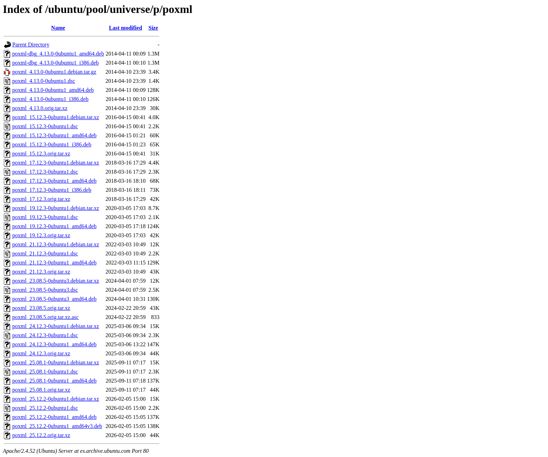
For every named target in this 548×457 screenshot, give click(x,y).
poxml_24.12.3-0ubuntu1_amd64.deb (54, 344)
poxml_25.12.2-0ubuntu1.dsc (45, 408)
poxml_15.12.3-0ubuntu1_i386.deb (51, 144)
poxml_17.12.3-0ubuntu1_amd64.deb (54, 181)
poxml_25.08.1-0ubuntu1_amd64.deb (54, 381)
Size (153, 28)
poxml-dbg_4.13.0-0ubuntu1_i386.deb (55, 63)
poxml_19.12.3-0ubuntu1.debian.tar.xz (55, 208)
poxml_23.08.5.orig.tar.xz (41, 308)
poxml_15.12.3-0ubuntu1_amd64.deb (54, 135)
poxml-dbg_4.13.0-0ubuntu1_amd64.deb (58, 54)
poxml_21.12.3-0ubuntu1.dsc (45, 253)
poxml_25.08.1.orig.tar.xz (41, 390)
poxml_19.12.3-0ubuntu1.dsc (45, 217)
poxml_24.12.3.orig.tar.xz (41, 353)
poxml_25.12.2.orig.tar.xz (41, 435)
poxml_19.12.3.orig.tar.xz (41, 235)
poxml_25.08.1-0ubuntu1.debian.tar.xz (55, 362)
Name (58, 28)
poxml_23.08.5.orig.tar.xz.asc (45, 317)
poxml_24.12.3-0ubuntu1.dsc (45, 335)
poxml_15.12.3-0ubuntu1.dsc (45, 126)
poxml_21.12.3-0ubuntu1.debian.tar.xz (55, 244)
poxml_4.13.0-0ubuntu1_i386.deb (50, 99)
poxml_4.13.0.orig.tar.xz (39, 108)
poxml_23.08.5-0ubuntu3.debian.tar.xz (55, 281)
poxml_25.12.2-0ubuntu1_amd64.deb (54, 417)
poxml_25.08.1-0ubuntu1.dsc (45, 372)
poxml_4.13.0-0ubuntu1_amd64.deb (53, 90)
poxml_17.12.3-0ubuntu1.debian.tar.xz (55, 163)
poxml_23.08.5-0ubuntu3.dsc (45, 290)
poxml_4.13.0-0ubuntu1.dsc (43, 81)
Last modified (125, 28)
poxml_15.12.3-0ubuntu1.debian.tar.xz (55, 117)
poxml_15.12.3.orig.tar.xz (41, 154)
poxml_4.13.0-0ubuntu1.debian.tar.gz (54, 72)
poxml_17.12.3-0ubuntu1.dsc (45, 172)
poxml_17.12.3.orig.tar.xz (41, 199)
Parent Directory (30, 45)
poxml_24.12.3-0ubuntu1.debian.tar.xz (55, 326)
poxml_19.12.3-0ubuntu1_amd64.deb (54, 226)
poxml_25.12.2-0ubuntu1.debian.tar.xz (55, 399)
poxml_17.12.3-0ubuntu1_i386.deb (51, 190)
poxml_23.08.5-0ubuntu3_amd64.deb (54, 299)
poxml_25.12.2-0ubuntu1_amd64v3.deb (57, 426)
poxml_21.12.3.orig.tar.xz (41, 272)
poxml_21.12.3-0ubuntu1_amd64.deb (54, 263)
